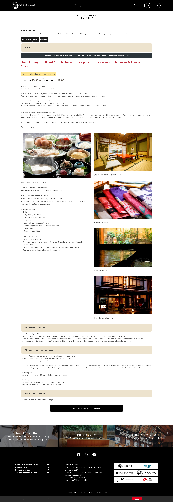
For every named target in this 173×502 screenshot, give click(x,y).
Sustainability (22, 477)
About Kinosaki (80, 5)
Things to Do (95, 5)
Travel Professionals (26, 479)
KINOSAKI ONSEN (30, 37)
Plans (36, 45)
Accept (137, 499)
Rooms (43, 45)
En (158, 6)
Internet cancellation (119, 62)
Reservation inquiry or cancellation (86, 414)
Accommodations (132, 5)
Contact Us (21, 474)
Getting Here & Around (113, 5)
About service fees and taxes (92, 62)
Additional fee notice (64, 62)
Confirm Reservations (26, 471)
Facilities (26, 45)
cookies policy (119, 498)
